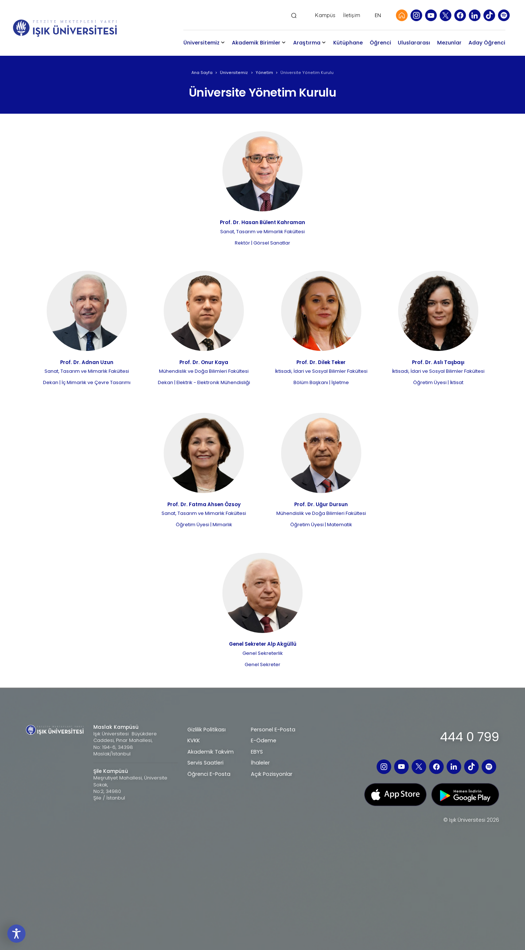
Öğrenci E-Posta (208, 774)
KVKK (193, 740)
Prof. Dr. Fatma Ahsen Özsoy (204, 504)
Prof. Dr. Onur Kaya (203, 362)
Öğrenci (380, 42)
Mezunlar (449, 42)
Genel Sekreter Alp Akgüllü (262, 644)
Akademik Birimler (256, 42)
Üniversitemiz (201, 42)
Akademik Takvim (210, 751)
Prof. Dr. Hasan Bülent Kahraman (262, 222)
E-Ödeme (263, 740)
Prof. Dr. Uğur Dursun (321, 504)
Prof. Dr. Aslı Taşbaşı (438, 362)
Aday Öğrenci (486, 42)
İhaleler (260, 762)
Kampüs (325, 15)
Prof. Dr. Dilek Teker (321, 362)
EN (378, 15)
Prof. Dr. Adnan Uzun (86, 362)
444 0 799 (469, 737)
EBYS (257, 751)
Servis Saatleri (205, 762)
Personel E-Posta (273, 729)
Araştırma (306, 42)
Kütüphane (348, 42)
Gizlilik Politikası (206, 729)
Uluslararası (414, 42)
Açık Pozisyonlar (271, 774)
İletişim (351, 15)
